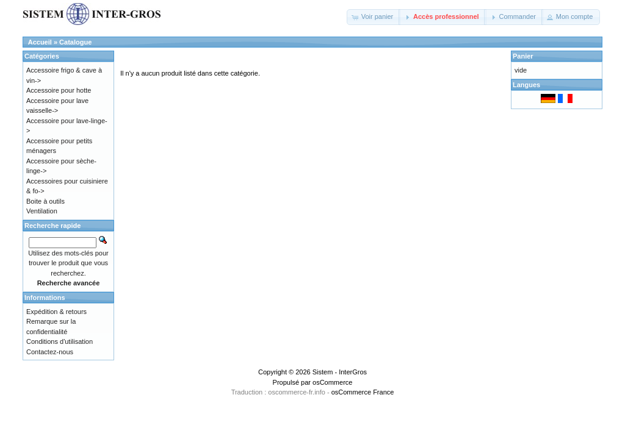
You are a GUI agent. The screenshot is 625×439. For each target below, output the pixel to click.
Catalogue (75, 42)
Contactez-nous (49, 351)
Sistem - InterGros (339, 372)
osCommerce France (362, 392)
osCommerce (332, 382)
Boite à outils (45, 201)
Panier (523, 56)
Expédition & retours (56, 311)
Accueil (40, 42)
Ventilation (41, 211)
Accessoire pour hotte (58, 90)
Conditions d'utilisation (59, 341)
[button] (374, 17)
